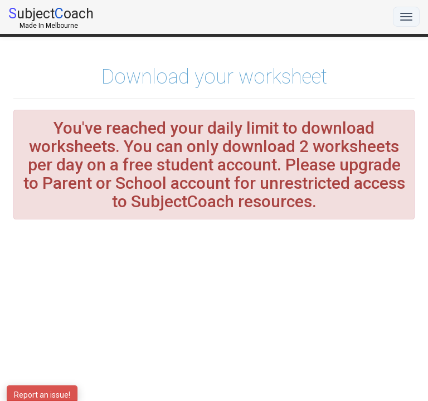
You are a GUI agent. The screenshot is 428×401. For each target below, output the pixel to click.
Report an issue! (42, 394)
